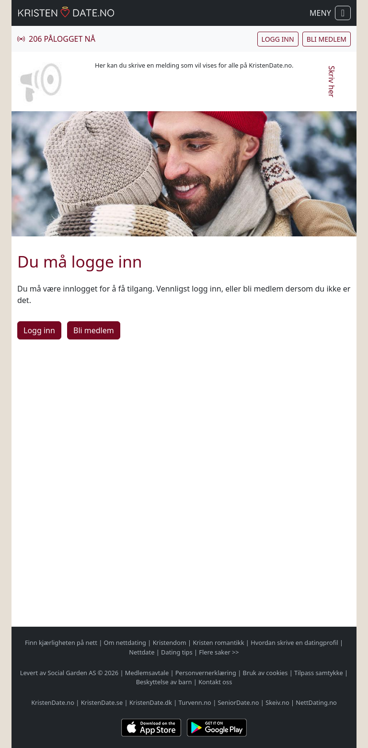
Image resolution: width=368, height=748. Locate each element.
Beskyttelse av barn (164, 682)
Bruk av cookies (265, 672)
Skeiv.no (277, 702)
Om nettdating (125, 642)
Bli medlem (326, 39)
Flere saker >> (219, 652)
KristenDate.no (52, 702)
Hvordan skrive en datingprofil (294, 642)
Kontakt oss (215, 682)
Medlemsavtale (147, 672)
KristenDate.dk (150, 702)
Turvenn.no (195, 702)
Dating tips (176, 652)
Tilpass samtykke (318, 672)
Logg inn (278, 39)
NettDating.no (316, 702)
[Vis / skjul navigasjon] (343, 13)
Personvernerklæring (205, 672)
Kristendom (169, 642)
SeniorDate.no (238, 702)
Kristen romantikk (218, 642)
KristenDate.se (102, 702)
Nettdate (141, 652)
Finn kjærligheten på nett (61, 642)
